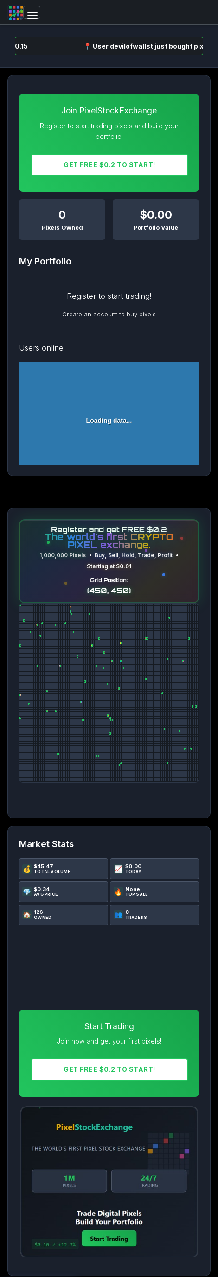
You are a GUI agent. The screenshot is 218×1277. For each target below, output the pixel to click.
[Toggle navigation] (31, 12)
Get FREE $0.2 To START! (109, 165)
